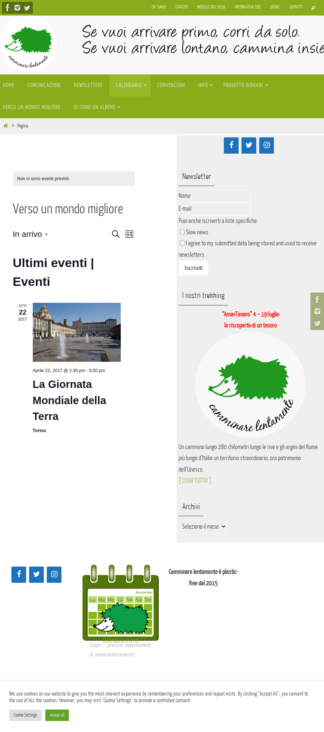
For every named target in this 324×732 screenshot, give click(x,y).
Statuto (181, 7)
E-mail (185, 208)
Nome (185, 195)
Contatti (296, 7)
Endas (275, 7)
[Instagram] (266, 145)
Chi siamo (159, 7)
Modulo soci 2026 (211, 7)
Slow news (197, 232)
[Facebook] (231, 145)
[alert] (74, 178)
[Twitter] (249, 145)
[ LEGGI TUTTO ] (195, 480)
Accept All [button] (57, 715)
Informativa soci (248, 7)
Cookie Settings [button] (25, 715)
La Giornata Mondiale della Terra (69, 400)
